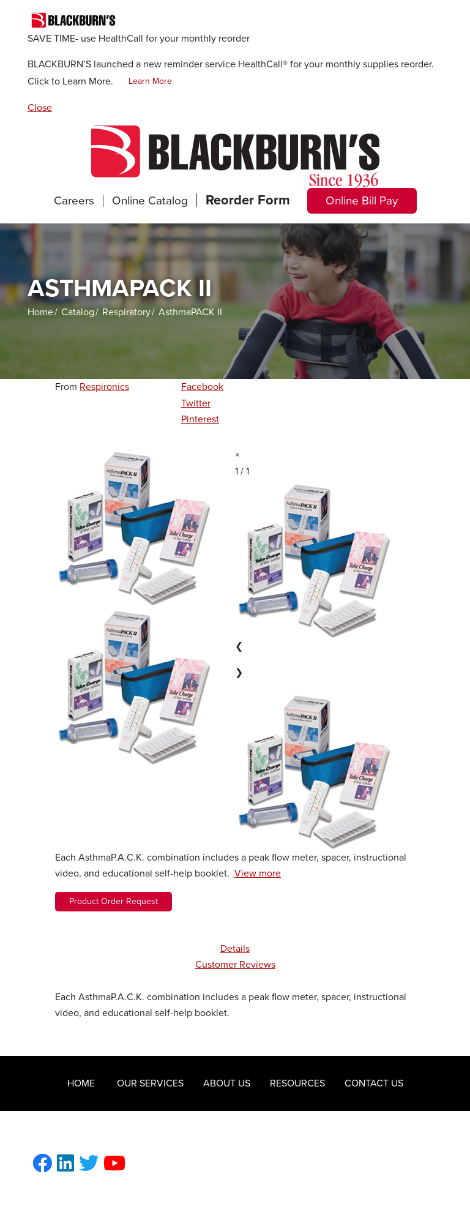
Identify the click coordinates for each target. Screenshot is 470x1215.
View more (257, 873)
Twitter (196, 403)
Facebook (202, 387)
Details (235, 949)
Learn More (150, 81)
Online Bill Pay (362, 200)
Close (40, 108)
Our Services (150, 1083)
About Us (226, 1083)
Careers (74, 200)
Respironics (104, 387)
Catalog (77, 312)
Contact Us (374, 1083)
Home (40, 312)
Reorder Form (248, 200)
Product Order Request (113, 901)
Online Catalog (150, 200)
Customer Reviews (235, 965)
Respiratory (126, 312)
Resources (297, 1083)
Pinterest (200, 419)
